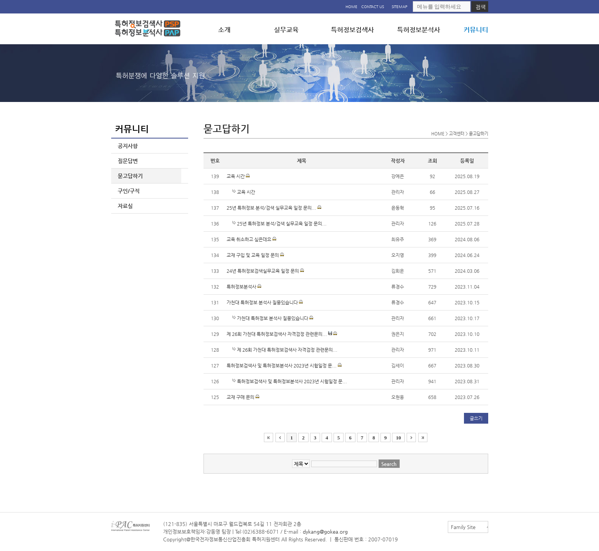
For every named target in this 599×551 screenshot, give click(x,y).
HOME (351, 7)
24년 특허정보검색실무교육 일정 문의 (265, 271)
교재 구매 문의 (243, 397)
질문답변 (126, 161)
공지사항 (126, 146)
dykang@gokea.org (325, 531)
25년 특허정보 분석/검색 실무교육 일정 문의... (274, 207)
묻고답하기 (129, 176)
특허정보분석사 (244, 286)
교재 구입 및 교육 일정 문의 (255, 255)
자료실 (124, 206)
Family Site (463, 527)
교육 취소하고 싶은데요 (251, 239)
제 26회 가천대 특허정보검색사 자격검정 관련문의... (282, 334)
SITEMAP (399, 7)
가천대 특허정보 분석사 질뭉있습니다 (265, 302)
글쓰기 (476, 418)
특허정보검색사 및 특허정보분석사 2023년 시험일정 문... (284, 365)
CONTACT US (372, 7)
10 (398, 438)
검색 (481, 7)
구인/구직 (127, 191)
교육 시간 (238, 176)
